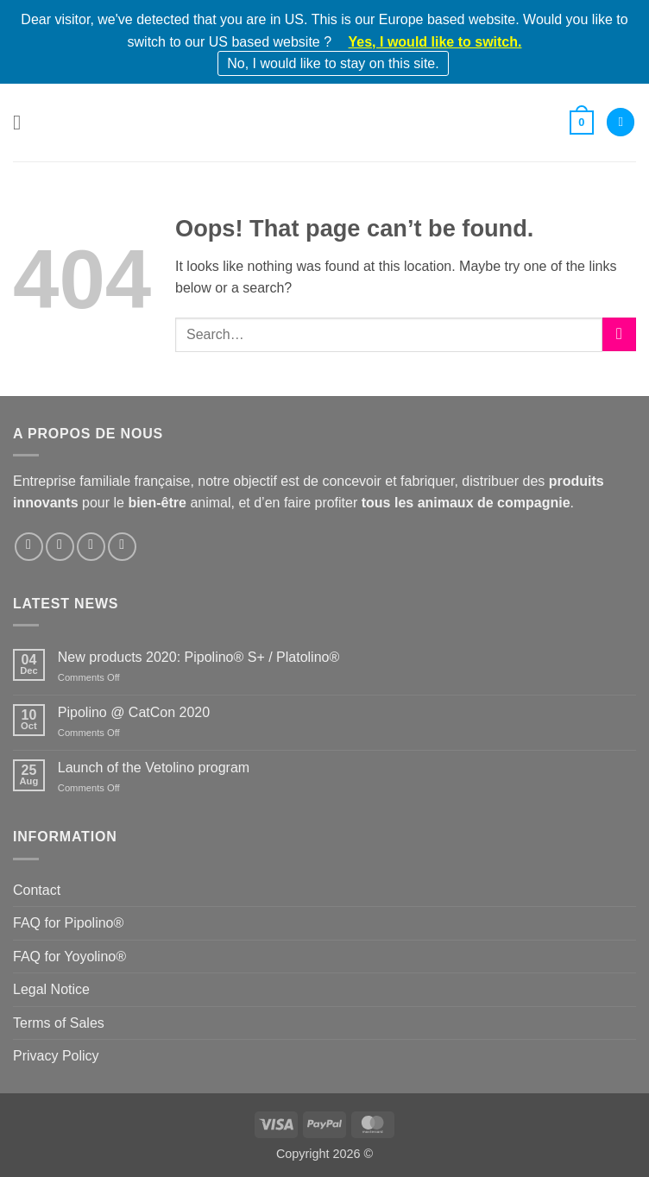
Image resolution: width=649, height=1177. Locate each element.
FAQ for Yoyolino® (69, 956)
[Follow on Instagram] (60, 546)
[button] (23, 122)
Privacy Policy (56, 1055)
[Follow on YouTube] (122, 546)
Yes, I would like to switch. (435, 42)
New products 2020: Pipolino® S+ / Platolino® (198, 657)
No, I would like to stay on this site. (332, 63)
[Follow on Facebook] (29, 546)
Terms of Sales (58, 1023)
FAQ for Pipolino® (68, 923)
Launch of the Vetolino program (153, 767)
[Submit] (619, 334)
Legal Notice (51, 989)
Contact (36, 890)
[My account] (620, 122)
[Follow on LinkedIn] (91, 546)
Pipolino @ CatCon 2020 (134, 712)
